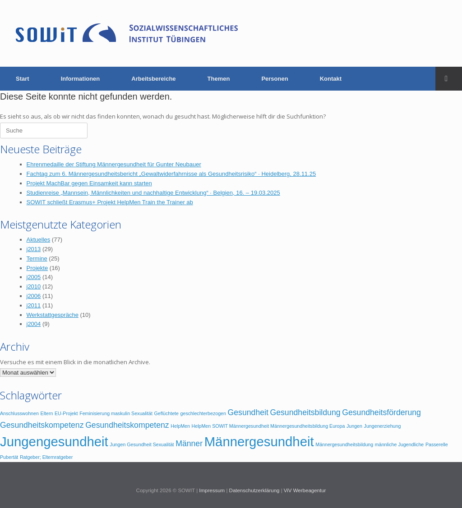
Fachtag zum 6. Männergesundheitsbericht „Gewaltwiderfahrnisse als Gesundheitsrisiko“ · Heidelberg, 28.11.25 (171, 173)
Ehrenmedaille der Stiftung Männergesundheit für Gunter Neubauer (114, 164)
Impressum (212, 490)
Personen (274, 78)
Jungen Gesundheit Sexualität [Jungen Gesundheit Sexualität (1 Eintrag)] (142, 444)
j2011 (34, 305)
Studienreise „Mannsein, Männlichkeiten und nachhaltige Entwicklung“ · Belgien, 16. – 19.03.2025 (153, 192)
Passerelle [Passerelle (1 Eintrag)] (436, 444)
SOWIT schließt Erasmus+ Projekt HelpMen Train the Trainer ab (110, 202)
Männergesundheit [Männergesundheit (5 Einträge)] (259, 441)
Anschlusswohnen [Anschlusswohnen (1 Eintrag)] (19, 413)
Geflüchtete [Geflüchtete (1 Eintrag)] (166, 413)
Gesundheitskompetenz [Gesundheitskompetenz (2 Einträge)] (127, 425)
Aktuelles (39, 239)
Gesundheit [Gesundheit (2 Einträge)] (248, 412)
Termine (37, 258)
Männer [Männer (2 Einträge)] (189, 443)
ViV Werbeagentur (305, 490)
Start (22, 78)
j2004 (34, 323)
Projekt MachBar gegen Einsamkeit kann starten (89, 183)
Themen (219, 78)
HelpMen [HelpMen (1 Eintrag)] (180, 426)
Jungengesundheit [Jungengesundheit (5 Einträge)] (54, 441)
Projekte (37, 268)
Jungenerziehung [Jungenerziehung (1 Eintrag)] (382, 426)
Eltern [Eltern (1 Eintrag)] (47, 413)
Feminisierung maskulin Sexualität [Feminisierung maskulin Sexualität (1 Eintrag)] (115, 413)
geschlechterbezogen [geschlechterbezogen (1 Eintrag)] (203, 413)
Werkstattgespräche (53, 314)
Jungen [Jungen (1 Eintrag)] (354, 426)
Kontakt (331, 78)
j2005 (34, 277)
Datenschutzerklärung (254, 490)
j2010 (34, 286)
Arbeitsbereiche (153, 78)
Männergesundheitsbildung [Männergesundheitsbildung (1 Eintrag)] (344, 444)
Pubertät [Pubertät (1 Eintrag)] (9, 457)
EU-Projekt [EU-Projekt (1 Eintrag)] (66, 413)
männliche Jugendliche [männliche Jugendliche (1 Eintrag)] (399, 444)
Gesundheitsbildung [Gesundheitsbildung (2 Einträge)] (305, 412)
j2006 (34, 296)
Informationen (80, 78)
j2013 (34, 249)
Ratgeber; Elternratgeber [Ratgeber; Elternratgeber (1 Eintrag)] (46, 457)
